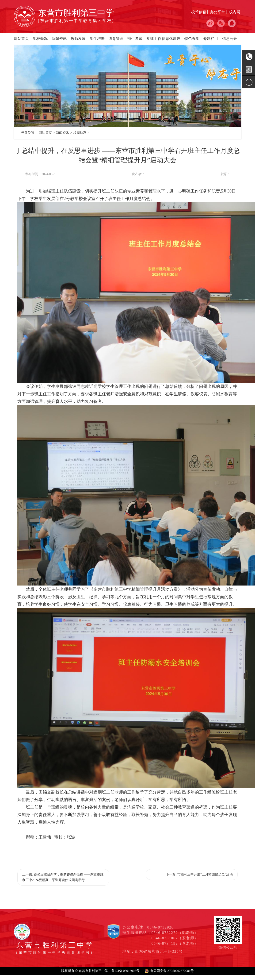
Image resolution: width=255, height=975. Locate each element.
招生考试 (134, 39)
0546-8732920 (160, 927)
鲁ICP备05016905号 (125, 971)
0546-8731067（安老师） (174, 938)
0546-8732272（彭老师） (174, 933)
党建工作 (153, 39)
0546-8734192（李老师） (174, 943)
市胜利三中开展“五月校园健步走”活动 (205, 874)
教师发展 (78, 39)
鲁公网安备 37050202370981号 (172, 971)
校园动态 (79, 133)
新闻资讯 (59, 39)
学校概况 (40, 39)
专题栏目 (210, 39)
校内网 (234, 12)
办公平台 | (219, 12)
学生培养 (97, 39)
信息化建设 (171, 39)
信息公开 (229, 39)
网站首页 (21, 39)
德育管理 (115, 39)
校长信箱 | (200, 12)
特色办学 (191, 39)
